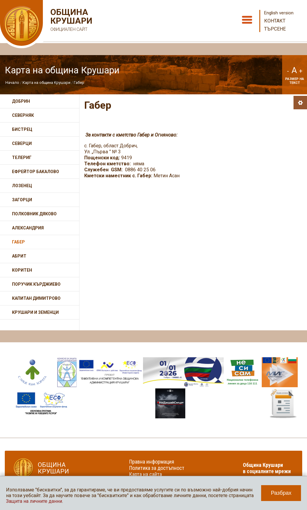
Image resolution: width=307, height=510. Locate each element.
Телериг (21, 157)
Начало (12, 82)
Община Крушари (70, 21)
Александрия (28, 228)
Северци (22, 143)
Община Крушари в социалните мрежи (267, 468)
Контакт (274, 21)
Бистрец (22, 129)
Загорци (22, 199)
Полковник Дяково (34, 213)
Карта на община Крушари (46, 82)
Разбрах (281, 493)
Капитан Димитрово (36, 298)
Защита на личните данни (34, 501)
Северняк (23, 115)
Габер (79, 82)
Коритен (22, 270)
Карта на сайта (145, 474)
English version (279, 13)
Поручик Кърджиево (36, 284)
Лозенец (22, 185)
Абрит (19, 256)
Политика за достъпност (156, 468)
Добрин (21, 101)
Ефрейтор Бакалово (35, 171)
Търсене (275, 29)
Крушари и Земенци (35, 312)
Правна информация (151, 461)
